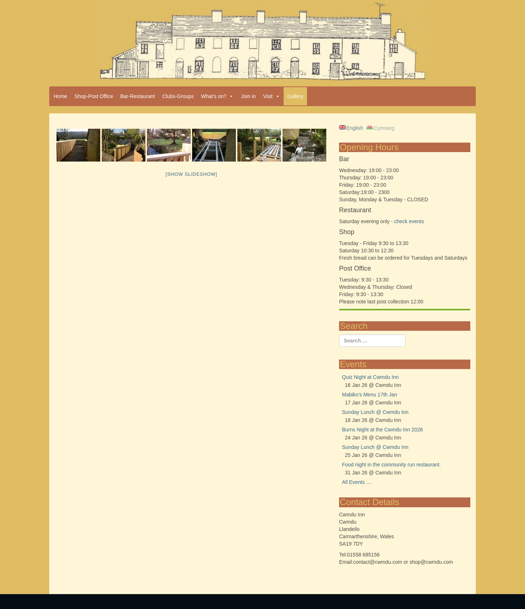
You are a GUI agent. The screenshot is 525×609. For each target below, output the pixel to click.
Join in (248, 96)
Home (60, 96)
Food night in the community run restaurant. (391, 465)
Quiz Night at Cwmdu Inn (370, 377)
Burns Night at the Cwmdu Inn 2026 (382, 429)
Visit (271, 96)
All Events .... (357, 482)
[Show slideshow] (191, 174)
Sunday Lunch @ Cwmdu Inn (375, 412)
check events (409, 221)
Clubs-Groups (178, 96)
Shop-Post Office (93, 96)
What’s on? (217, 96)
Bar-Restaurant (137, 96)
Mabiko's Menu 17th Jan (369, 394)
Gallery (295, 96)
